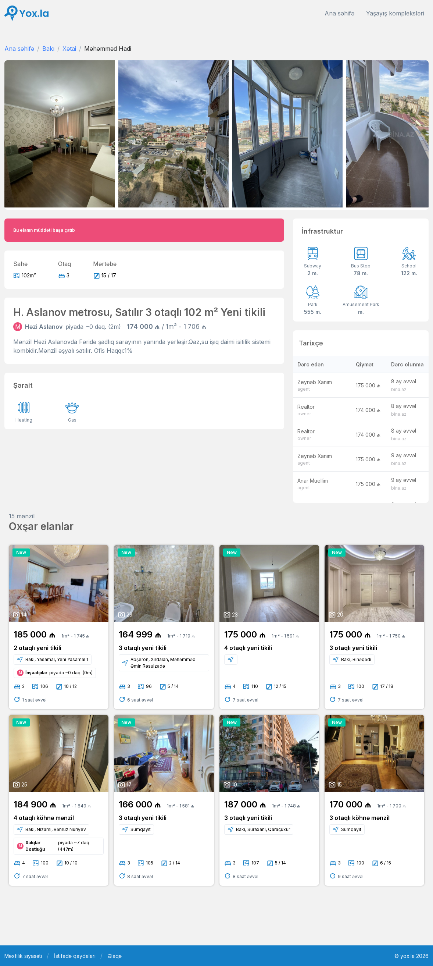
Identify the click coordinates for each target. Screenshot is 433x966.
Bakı (48, 48)
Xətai (69, 48)
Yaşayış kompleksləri (395, 13)
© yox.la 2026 (411, 956)
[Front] (26, 13)
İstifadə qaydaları (75, 956)
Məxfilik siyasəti (23, 956)
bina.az (399, 389)
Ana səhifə (339, 13)
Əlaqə (115, 956)
